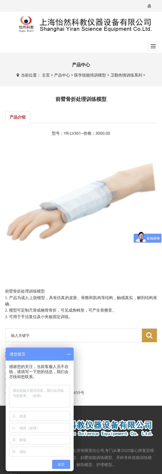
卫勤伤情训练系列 (126, 75)
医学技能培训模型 (90, 75)
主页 (46, 75)
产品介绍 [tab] (17, 117)
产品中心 (62, 75)
